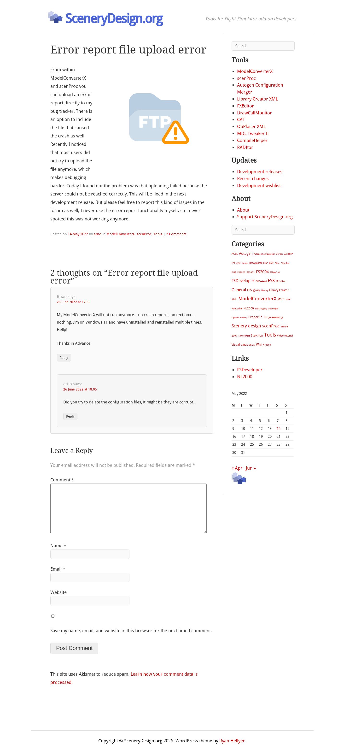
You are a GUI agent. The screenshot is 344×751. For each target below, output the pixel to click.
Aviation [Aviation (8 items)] (288, 254)
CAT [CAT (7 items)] (233, 263)
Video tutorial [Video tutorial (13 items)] (285, 335)
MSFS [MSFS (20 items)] (281, 299)
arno (97, 234)
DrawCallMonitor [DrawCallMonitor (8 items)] (258, 263)
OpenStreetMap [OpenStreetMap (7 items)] (239, 317)
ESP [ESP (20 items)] (271, 263)
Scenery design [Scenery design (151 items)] (246, 326)
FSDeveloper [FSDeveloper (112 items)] (243, 280)
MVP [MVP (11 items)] (288, 299)
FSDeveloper (249, 370)
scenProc (144, 234)
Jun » (251, 468)
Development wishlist (259, 185)
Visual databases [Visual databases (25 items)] (243, 344)
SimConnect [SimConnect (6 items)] (244, 336)
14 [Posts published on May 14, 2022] (278, 428)
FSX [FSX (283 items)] (271, 280)
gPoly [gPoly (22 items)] (256, 290)
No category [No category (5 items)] (261, 308)
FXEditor (245, 106)
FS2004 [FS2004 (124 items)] (262, 271)
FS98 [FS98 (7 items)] (234, 272)
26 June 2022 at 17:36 (73, 302)
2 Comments (176, 234)
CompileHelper (252, 140)
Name (58, 546)
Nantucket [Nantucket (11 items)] (237, 308)
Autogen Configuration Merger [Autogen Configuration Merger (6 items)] (268, 254)
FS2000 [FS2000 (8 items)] (241, 272)
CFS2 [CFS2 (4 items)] (238, 263)
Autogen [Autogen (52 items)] (246, 253)
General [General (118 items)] (239, 289)
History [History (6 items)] (264, 290)
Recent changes (253, 178)
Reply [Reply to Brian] (64, 358)
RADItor (245, 147)
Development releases (259, 171)
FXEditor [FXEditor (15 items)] (281, 281)
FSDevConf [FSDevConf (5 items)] (275, 272)
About (243, 210)
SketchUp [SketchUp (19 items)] (257, 335)
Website (58, 592)
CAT (241, 119)
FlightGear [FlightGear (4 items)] (285, 263)
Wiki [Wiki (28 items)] (259, 344)
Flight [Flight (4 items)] (277, 263)
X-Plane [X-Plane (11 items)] (267, 344)
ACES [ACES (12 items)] (235, 253)
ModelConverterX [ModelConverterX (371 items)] (257, 299)
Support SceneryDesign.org (265, 216)
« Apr (237, 468)
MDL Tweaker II (253, 133)
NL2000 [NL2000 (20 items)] (249, 308)
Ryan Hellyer (232, 741)
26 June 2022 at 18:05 (80, 389)
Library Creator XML (257, 99)
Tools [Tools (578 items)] (270, 335)
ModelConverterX (120, 234)
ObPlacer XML (251, 126)
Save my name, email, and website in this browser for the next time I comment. (131, 630)
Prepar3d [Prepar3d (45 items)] (255, 317)
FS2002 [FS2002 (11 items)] (251, 272)
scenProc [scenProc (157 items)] (271, 326)
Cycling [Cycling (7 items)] (245, 263)
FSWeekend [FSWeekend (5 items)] (261, 281)
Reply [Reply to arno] (70, 416)
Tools (157, 234)
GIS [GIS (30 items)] (249, 290)
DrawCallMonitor (254, 113)
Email (57, 569)
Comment (62, 480)
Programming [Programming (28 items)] (273, 317)
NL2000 (244, 376)
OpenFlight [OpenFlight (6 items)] (273, 308)
